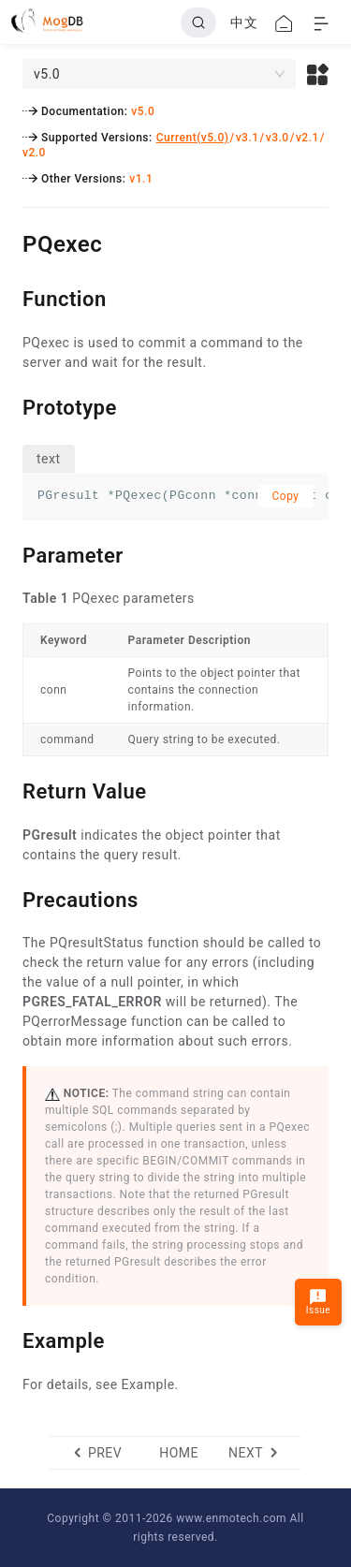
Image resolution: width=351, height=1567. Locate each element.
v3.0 (277, 137)
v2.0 (34, 152)
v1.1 (141, 178)
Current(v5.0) (192, 137)
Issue (318, 1301)
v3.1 (247, 137)
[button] (318, 74)
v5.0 (142, 111)
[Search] (198, 22)
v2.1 (307, 137)
